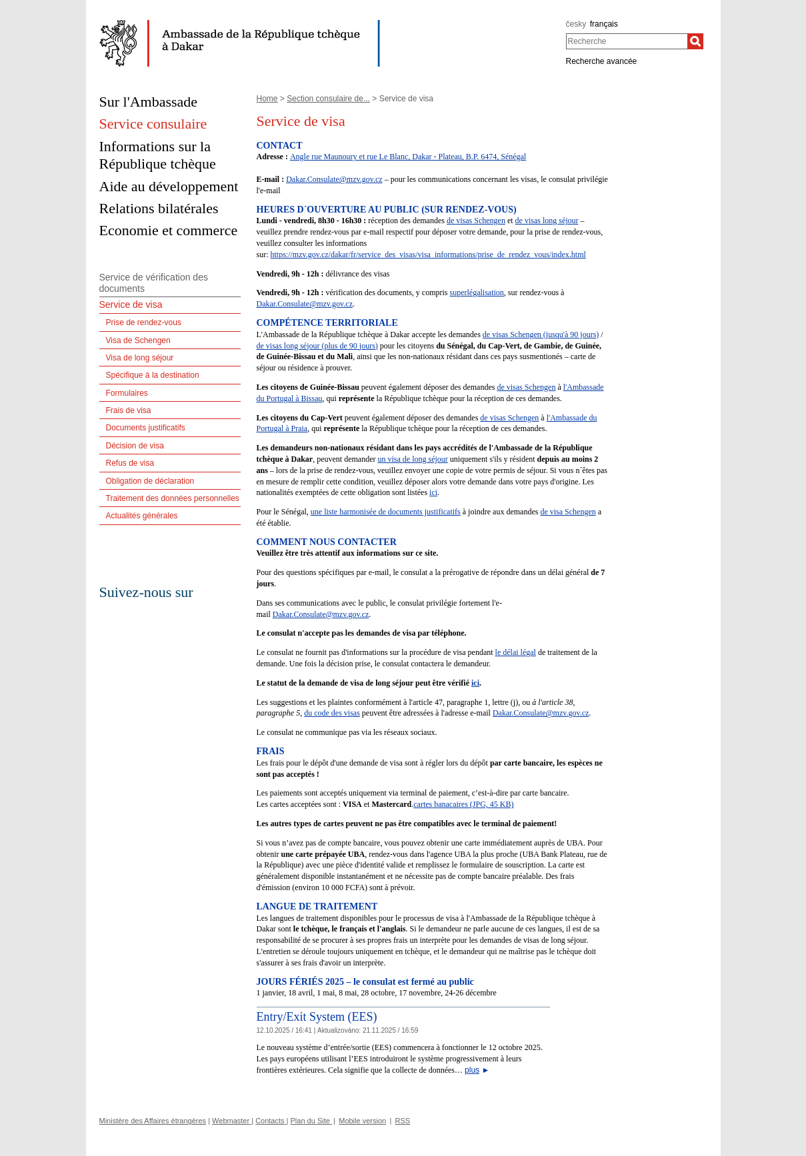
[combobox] (627, 41)
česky (576, 24)
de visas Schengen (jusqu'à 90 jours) (541, 334)
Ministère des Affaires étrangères (153, 1121)
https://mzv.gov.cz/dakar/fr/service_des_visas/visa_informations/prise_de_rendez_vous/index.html (428, 254)
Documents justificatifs (145, 427)
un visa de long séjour (412, 459)
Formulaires (127, 393)
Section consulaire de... (328, 98)
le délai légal (515, 652)
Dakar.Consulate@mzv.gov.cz (334, 179)
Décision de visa (135, 445)
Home (267, 98)
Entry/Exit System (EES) (317, 1016)
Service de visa (131, 304)
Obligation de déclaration (150, 481)
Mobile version (362, 1121)
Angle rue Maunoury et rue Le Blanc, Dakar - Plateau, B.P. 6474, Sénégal (408, 156)
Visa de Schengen (138, 340)
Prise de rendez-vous (143, 322)
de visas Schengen (476, 220)
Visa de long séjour (140, 357)
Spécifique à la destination (152, 375)
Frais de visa (128, 410)
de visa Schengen (567, 511)
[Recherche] (695, 41)
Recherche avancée (601, 61)
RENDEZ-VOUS (479, 210)
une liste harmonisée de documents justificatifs (386, 511)
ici (433, 492)
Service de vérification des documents (153, 283)
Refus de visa (130, 463)
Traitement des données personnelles (172, 498)
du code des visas (332, 713)
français (604, 24)
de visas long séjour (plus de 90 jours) (317, 345)
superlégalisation (476, 292)
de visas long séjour (547, 220)
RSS (403, 1121)
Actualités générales (142, 515)
